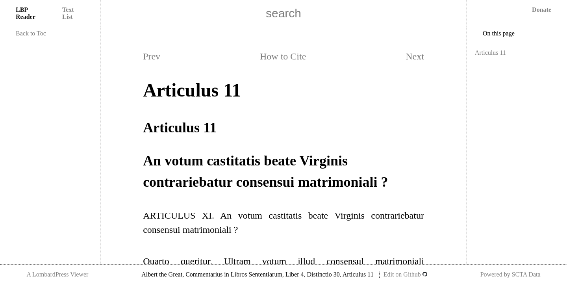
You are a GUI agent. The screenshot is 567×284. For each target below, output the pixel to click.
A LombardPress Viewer (57, 274)
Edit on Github (405, 274)
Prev (151, 56)
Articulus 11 (490, 52)
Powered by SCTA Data (510, 274)
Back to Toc (31, 33)
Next (415, 56)
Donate (541, 9)
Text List (68, 13)
